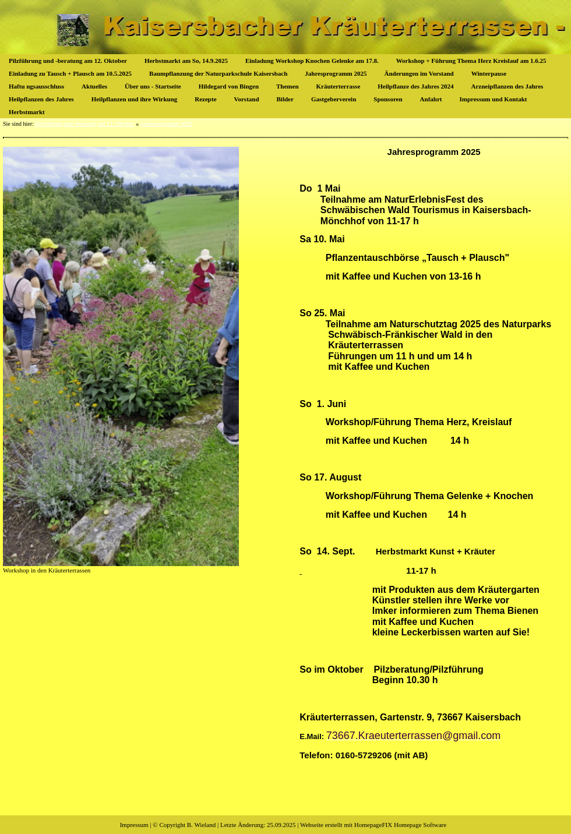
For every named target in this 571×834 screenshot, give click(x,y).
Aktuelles (94, 86)
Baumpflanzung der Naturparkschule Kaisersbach (218, 73)
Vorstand (246, 99)
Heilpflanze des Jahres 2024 (415, 86)
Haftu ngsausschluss (36, 86)
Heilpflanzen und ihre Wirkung (134, 99)
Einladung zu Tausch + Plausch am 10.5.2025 (70, 73)
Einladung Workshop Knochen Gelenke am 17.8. (312, 60)
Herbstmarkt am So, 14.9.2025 (186, 60)
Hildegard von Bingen (229, 86)
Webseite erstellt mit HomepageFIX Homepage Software (373, 824)
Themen (287, 86)
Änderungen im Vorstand (419, 73)
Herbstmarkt (27, 111)
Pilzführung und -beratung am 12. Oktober (68, 60)
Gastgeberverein (333, 99)
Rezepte (205, 99)
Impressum (134, 824)
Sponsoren (387, 99)
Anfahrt (431, 99)
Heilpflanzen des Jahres (41, 99)
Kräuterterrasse (338, 86)
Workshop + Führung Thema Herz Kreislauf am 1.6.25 (471, 60)
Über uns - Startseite (153, 86)
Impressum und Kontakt (493, 99)
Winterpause (488, 73)
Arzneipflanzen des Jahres (507, 86)
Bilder (285, 99)
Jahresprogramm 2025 (335, 73)
